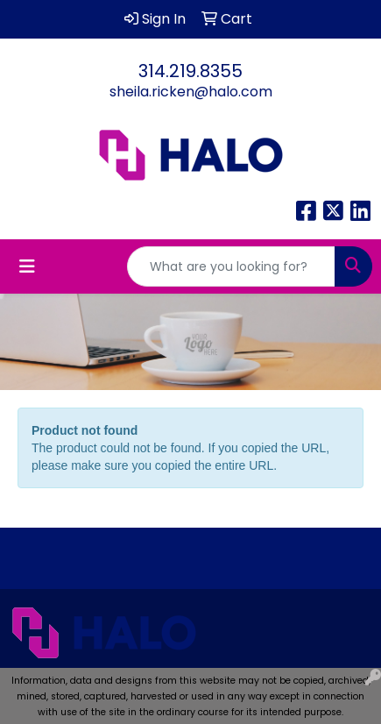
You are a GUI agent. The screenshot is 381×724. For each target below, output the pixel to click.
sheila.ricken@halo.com (190, 92)
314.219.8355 (190, 71)
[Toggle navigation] (27, 266)
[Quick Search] (231, 266)
